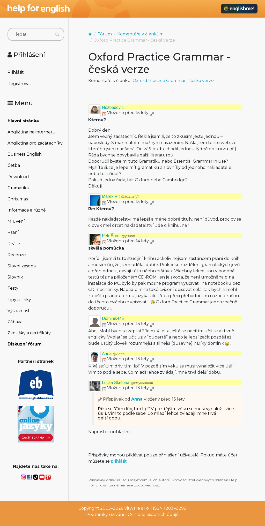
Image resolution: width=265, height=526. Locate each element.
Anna (113, 353)
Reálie (14, 243)
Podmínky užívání (105, 514)
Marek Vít (120, 196)
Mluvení (16, 221)
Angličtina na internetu (32, 132)
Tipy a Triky (19, 299)
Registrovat (19, 83)
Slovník (15, 277)
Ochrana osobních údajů (153, 514)
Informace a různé (27, 210)
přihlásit (119, 461)
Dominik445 (113, 318)
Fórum (105, 34)
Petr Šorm (118, 236)
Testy (13, 288)
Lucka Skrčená (127, 382)
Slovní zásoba (22, 266)
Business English (25, 154)
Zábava (15, 321)
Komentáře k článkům (140, 34)
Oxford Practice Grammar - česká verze (173, 80)
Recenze (17, 254)
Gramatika (18, 187)
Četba (14, 165)
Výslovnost (19, 310)
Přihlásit (16, 72)
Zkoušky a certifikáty (29, 332)
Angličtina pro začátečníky (35, 143)
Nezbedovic (113, 107)
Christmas (18, 199)
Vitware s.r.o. (137, 508)
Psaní (13, 232)
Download (18, 176)
